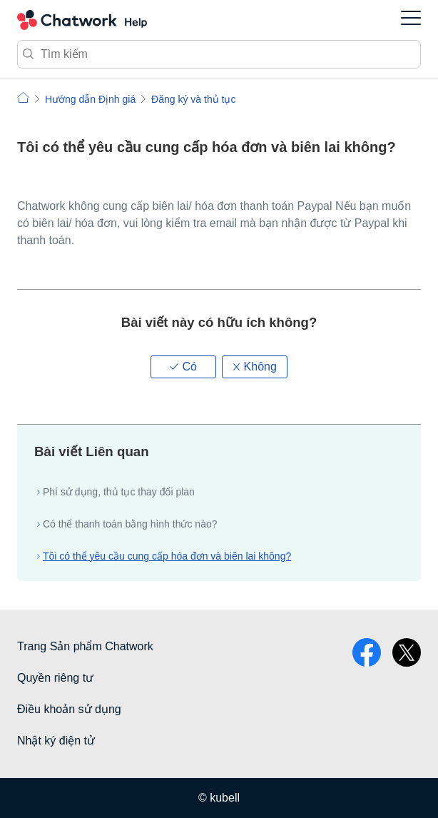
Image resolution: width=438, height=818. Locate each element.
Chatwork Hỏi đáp (82, 20)
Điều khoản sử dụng (69, 709)
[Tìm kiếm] (219, 54)
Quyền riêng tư (55, 678)
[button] (183, 366)
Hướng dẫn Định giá (90, 99)
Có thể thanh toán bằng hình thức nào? (130, 524)
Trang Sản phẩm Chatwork (85, 646)
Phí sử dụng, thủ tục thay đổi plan (119, 492)
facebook (366, 652)
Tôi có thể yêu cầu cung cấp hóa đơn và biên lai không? (167, 556)
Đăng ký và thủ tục (193, 99)
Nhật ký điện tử (56, 740)
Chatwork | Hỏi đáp (23, 97)
